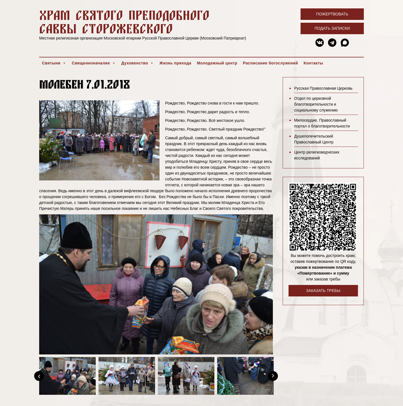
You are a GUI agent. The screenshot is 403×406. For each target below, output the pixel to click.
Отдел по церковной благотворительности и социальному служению (316, 104)
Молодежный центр (217, 63)
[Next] (273, 376)
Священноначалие (94, 63)
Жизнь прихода (175, 63)
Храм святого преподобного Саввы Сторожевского (124, 21)
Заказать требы (323, 290)
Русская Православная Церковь (323, 88)
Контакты (313, 63)
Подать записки (332, 28)
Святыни (54, 63)
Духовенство (137, 63)
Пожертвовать (332, 14)
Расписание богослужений (270, 63)
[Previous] (39, 376)
